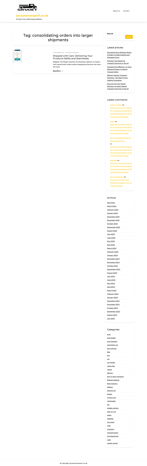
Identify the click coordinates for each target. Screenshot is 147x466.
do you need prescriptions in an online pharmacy (120, 139)
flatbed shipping (113, 380)
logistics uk (111, 391)
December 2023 (113, 301)
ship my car (111, 412)
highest (110, 387)
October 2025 (112, 224)
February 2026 (112, 210)
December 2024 (113, 259)
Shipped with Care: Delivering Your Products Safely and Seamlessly (73, 57)
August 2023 (112, 315)
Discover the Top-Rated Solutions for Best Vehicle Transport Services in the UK (118, 86)
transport (110, 429)
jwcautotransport (73, 52)
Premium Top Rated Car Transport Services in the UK (118, 62)
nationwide (111, 401)
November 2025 (113, 220)
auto (109, 334)
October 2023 (112, 308)
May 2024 (111, 283)
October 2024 (112, 266)
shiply (109, 415)
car (108, 359)
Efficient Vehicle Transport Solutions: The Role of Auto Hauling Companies (117, 77)
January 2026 (112, 213)
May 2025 (111, 241)
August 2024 (112, 273)
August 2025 (112, 231)
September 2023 (113, 311)
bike (108, 352)
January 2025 (112, 255)
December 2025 (113, 217)
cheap (112, 121)
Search (110, 34)
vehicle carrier (112, 443)
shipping (110, 419)
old (108, 405)
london (109, 394)
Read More (58, 71)
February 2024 (112, 294)
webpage (113, 160)
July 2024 (111, 276)
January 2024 (112, 297)
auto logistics (112, 341)
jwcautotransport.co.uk (32, 15)
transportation (112, 433)
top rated (110, 422)
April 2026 (111, 203)
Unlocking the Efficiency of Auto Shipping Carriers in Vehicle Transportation (119, 69)
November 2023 (113, 304)
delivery (110, 373)
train (109, 426)
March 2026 (111, 206)
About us (116, 11)
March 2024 (111, 290)
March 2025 (111, 248)
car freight (111, 362)
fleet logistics (112, 384)
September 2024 (113, 269)
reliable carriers (113, 408)
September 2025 (113, 227)
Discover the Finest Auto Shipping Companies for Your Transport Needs (121, 183)
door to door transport (115, 377)
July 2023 (111, 319)
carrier (109, 370)
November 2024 (113, 262)
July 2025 (111, 234)
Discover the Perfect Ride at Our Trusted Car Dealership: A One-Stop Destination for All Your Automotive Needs (121, 112)
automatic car (112, 345)
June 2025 (111, 238)
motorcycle (111, 398)
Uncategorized (112, 436)
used (109, 440)
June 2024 (111, 280)
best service (111, 348)
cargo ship (111, 366)
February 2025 (112, 252)
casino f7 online (116, 105)
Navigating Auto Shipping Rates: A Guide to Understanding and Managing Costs (119, 55)
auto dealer (111, 338)
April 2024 (111, 287)
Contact (126, 11)
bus (108, 355)
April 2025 (111, 245)
